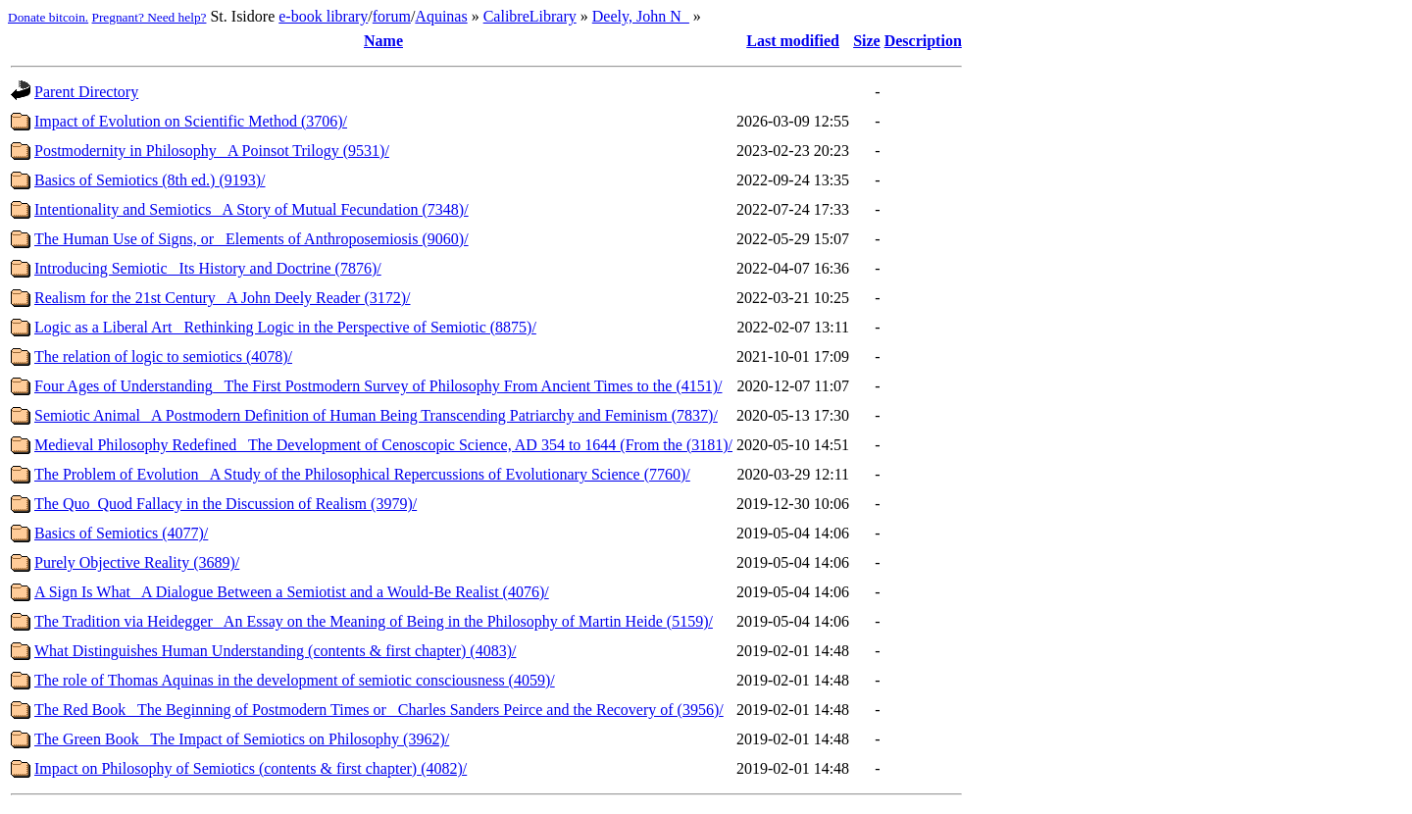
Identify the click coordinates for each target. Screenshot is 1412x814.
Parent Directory (86, 91)
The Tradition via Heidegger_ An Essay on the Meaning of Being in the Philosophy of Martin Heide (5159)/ (373, 621)
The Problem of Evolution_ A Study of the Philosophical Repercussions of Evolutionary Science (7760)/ (362, 474)
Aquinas (441, 16)
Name (383, 40)
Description (923, 40)
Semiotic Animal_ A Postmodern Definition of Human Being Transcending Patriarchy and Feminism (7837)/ (376, 415)
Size (867, 40)
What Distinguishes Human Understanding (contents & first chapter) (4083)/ (275, 650)
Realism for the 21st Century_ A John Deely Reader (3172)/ (222, 297)
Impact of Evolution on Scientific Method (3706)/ (190, 121)
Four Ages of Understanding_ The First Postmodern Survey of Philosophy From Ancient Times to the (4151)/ (378, 386)
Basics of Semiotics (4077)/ (121, 533)
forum (392, 16)
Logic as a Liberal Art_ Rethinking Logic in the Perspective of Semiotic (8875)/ (285, 327)
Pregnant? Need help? (149, 17)
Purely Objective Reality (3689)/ (136, 562)
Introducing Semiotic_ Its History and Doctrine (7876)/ (207, 268)
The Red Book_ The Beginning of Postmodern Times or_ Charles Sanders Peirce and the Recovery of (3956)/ (379, 709)
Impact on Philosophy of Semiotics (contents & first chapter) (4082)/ (250, 768)
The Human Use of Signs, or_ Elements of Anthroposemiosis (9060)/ (251, 238)
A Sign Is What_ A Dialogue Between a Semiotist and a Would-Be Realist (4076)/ (291, 592)
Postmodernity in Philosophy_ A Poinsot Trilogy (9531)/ (211, 150)
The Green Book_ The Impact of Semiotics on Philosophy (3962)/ (241, 739)
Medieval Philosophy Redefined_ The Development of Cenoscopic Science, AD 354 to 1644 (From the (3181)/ (383, 444)
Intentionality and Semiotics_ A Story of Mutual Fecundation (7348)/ (251, 209)
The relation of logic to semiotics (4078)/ (163, 356)
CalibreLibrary (530, 16)
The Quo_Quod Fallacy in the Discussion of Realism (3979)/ (225, 503)
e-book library (323, 16)
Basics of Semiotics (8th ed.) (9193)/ (150, 180)
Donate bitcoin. (48, 17)
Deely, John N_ (640, 16)
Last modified (792, 40)
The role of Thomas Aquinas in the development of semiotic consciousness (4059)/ (294, 680)
